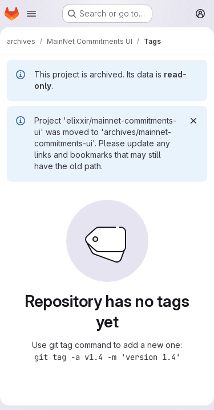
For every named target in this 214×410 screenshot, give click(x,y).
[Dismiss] (193, 121)
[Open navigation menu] (31, 14)
